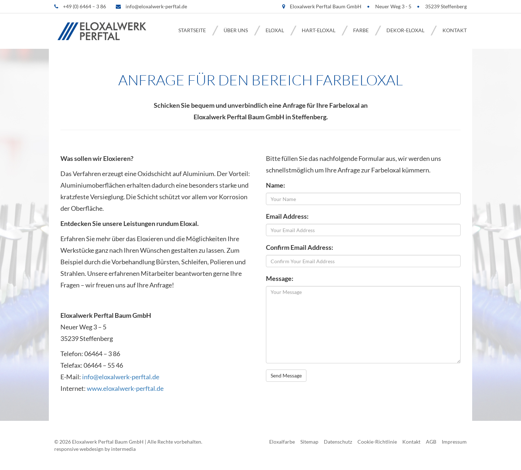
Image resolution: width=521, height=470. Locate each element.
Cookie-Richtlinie (377, 442)
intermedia (123, 449)
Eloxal (275, 30)
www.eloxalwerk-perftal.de (125, 388)
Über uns (236, 30)
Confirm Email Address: (299, 247)
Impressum (454, 442)
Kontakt (454, 30)
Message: (279, 278)
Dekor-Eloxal (405, 30)
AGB (431, 442)
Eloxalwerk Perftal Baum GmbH (108, 442)
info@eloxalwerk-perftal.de (156, 6)
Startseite (192, 30)
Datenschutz (338, 442)
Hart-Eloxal (318, 30)
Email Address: (287, 216)
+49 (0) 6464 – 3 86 (84, 6)
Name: (275, 185)
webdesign (91, 449)
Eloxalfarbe (282, 442)
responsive (66, 449)
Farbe (361, 30)
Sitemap (309, 442)
